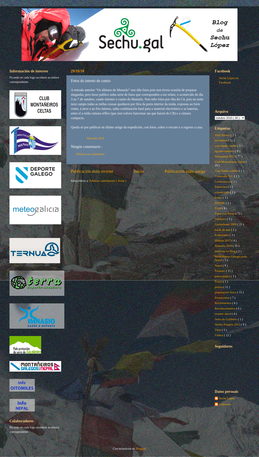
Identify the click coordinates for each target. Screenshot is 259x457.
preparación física (226, 292)
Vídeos (219, 335)
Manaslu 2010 (95, 138)
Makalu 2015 (223, 240)
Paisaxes (220, 270)
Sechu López (227, 398)
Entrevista (221, 187)
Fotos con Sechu (225, 213)
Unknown (225, 404)
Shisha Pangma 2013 (228, 324)
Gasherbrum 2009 (226, 224)
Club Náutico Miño (227, 171)
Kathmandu (222, 235)
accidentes (221, 140)
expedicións (222, 192)
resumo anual (223, 313)
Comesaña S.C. (224, 176)
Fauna (219, 197)
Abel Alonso (223, 135)
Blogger (141, 448)
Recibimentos (223, 303)
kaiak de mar (223, 229)
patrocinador (223, 276)
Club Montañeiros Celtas (230, 161)
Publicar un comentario (90, 154)
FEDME (220, 203)
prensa (219, 287)
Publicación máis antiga (185, 171)
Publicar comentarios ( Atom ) (107, 180)
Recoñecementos (225, 308)
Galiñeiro (221, 219)
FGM (218, 208)
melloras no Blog (225, 251)
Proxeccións (222, 297)
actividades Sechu (226, 145)
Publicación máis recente (92, 171)
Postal (219, 281)
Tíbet (218, 330)
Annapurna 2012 (225, 156)
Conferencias (223, 181)
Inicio (139, 171)
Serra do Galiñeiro (226, 319)
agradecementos (225, 151)
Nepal (219, 265)
